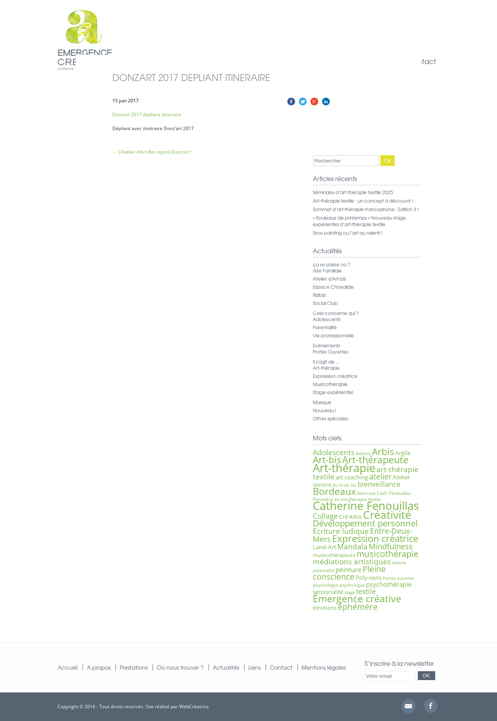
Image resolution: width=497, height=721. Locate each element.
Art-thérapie (326, 368)
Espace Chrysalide (333, 287)
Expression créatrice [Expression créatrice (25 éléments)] (375, 538)
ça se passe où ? (331, 264)
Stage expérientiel (333, 392)
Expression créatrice (335, 376)
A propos (98, 667)
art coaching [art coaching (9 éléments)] (352, 477)
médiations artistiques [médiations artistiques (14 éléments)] (352, 562)
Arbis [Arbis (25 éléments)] (383, 451)
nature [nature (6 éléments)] (399, 562)
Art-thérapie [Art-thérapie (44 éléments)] (344, 467)
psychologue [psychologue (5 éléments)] (352, 585)
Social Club (325, 303)
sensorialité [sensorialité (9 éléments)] (328, 592)
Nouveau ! (324, 410)
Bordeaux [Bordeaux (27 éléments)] (334, 491)
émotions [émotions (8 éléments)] (325, 607)
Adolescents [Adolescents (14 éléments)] (334, 452)
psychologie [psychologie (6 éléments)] (325, 585)
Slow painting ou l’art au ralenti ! (348, 232)
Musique (322, 402)
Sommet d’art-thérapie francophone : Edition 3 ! (366, 209)
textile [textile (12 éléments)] (366, 591)
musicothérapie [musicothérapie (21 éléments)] (387, 554)
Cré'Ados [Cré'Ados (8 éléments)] (350, 516)
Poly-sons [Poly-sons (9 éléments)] (369, 577)
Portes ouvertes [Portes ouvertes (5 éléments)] (398, 578)
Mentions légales (324, 667)
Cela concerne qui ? (336, 313)
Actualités (226, 667)
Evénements (326, 345)
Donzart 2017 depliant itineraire (146, 114)
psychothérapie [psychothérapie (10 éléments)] (389, 584)
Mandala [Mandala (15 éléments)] (352, 546)
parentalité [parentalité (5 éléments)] (323, 570)
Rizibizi (319, 295)
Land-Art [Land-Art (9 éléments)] (324, 547)
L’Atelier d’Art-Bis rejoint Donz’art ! (152, 152)
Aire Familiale (327, 270)
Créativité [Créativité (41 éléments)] (387, 514)
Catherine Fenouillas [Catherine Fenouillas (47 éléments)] (366, 505)
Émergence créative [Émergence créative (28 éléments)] (357, 598)
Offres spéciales (330, 418)
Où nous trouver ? (180, 667)
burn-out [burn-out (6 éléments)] (366, 493)
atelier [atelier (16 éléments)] (380, 476)
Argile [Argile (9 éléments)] (402, 453)
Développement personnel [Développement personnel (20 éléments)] (365, 523)
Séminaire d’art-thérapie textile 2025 (353, 192)
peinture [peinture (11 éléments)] (348, 569)
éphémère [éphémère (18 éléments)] (358, 606)
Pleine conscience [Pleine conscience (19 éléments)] (349, 572)
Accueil (68, 667)
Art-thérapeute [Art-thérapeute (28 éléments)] (375, 459)
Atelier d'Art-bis (329, 279)
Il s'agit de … (326, 362)
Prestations (134, 667)
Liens (254, 667)
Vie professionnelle (333, 335)
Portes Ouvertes (330, 352)
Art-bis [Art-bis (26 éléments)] (327, 459)
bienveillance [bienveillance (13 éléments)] (379, 484)
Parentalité (325, 327)
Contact (421, 61)
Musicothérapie (330, 384)
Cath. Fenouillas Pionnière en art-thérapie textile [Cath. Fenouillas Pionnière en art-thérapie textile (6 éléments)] (362, 496)
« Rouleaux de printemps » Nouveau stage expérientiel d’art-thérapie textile (359, 221)
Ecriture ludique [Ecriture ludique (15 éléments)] (341, 531)
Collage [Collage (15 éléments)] (325, 516)
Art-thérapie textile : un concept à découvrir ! (363, 200)
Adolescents (327, 319)
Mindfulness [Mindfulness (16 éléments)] (391, 546)
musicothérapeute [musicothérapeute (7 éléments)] (334, 555)
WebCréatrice (194, 706)
